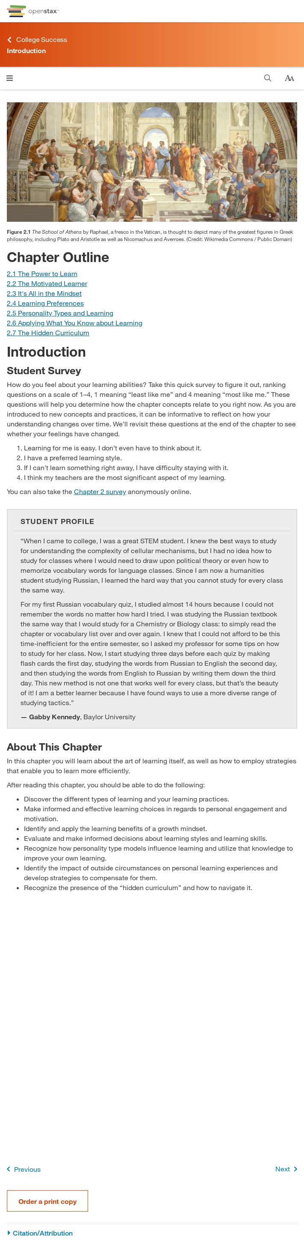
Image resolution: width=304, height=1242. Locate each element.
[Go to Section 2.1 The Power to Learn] (42, 273)
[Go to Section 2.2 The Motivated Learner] (47, 283)
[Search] (267, 78)
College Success (37, 39)
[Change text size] (289, 78)
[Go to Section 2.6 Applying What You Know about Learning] (74, 323)
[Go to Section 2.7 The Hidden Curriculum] (48, 332)
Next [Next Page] (288, 1169)
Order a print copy (47, 1201)
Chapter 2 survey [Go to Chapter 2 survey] (100, 491)
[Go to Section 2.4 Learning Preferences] (45, 303)
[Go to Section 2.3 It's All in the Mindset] (44, 293)
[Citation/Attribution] (152, 1233)
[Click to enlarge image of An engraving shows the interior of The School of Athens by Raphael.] (152, 162)
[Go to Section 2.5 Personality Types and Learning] (60, 313)
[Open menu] (9, 78)
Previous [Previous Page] (22, 1169)
